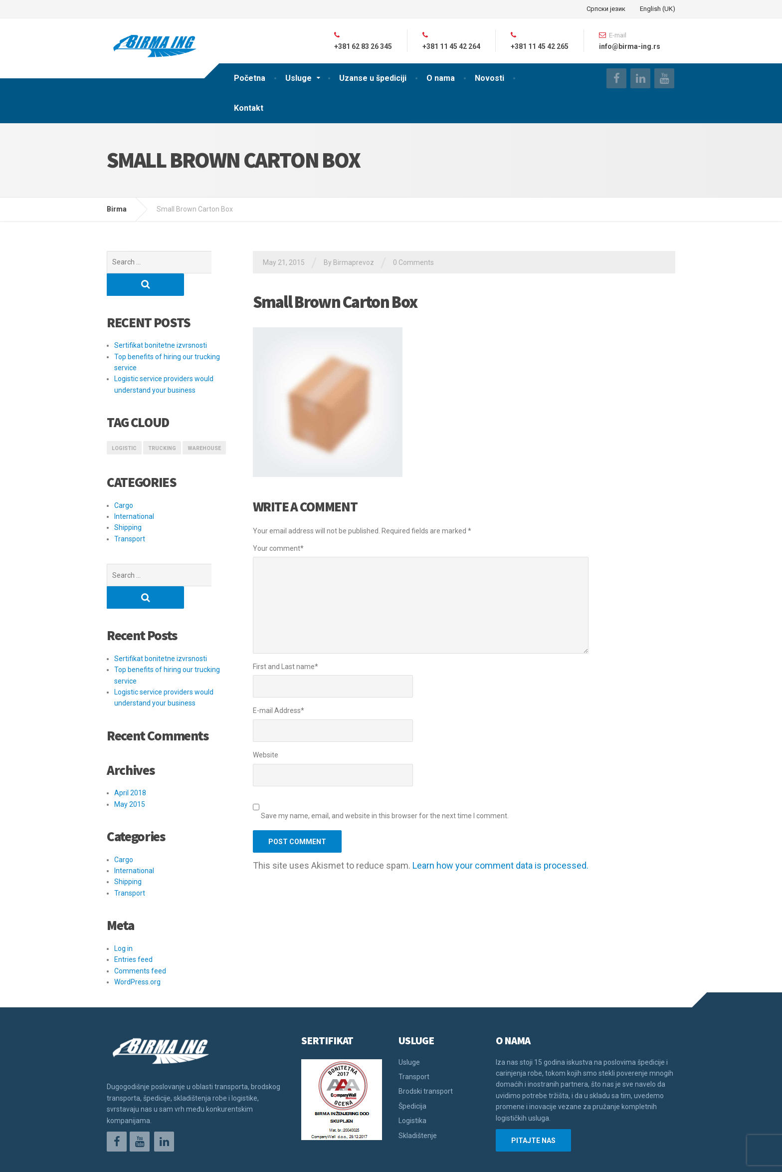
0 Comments (413, 262)
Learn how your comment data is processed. (500, 865)
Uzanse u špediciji (372, 78)
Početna (249, 78)
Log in (123, 904)
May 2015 (129, 759)
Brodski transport (425, 1046)
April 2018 (130, 748)
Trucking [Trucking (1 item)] (162, 426)
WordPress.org (137, 937)
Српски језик (605, 8)
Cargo (123, 483)
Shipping (128, 505)
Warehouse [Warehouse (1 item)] (204, 426)
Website (265, 755)
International (134, 494)
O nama (440, 78)
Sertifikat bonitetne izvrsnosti (160, 323)
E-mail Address (278, 710)
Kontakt (248, 108)
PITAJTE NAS (533, 1096)
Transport (129, 516)
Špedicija (412, 1061)
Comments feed (140, 926)
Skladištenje (417, 1091)
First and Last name (285, 667)
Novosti (489, 78)
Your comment (278, 548)
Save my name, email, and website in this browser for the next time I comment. (385, 816)
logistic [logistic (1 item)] (124, 426)
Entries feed (133, 915)
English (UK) (657, 8)
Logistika (412, 1076)
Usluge (298, 78)
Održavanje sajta (134, 1157)
